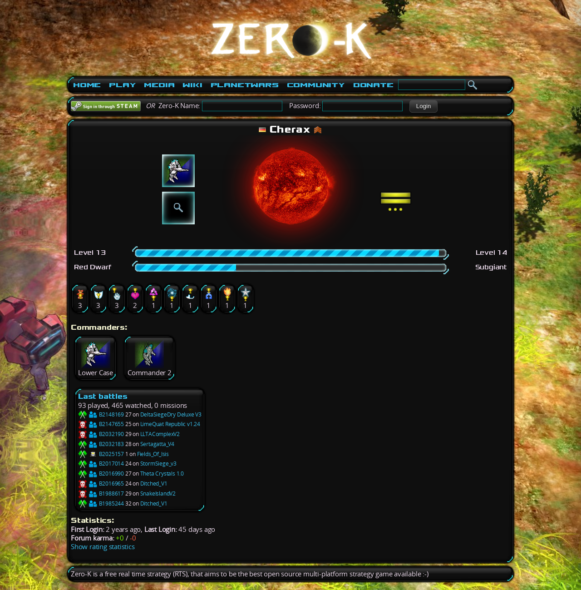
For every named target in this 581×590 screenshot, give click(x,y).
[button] (423, 106)
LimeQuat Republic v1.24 (170, 424)
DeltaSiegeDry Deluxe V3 (171, 414)
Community (316, 85)
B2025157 (101, 454)
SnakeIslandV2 (158, 493)
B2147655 (101, 424)
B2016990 (101, 473)
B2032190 (101, 434)
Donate (373, 85)
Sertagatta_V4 (157, 444)
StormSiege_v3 (158, 463)
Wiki (192, 85)
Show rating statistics (103, 546)
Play (122, 85)
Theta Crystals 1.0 (162, 473)
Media (159, 85)
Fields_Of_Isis (153, 454)
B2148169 (101, 414)
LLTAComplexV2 (160, 434)
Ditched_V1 (153, 483)
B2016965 (101, 483)
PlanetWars (245, 85)
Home (87, 85)
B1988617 (101, 493)
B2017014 (101, 463)
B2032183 (101, 444)
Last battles (103, 396)
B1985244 (101, 503)
